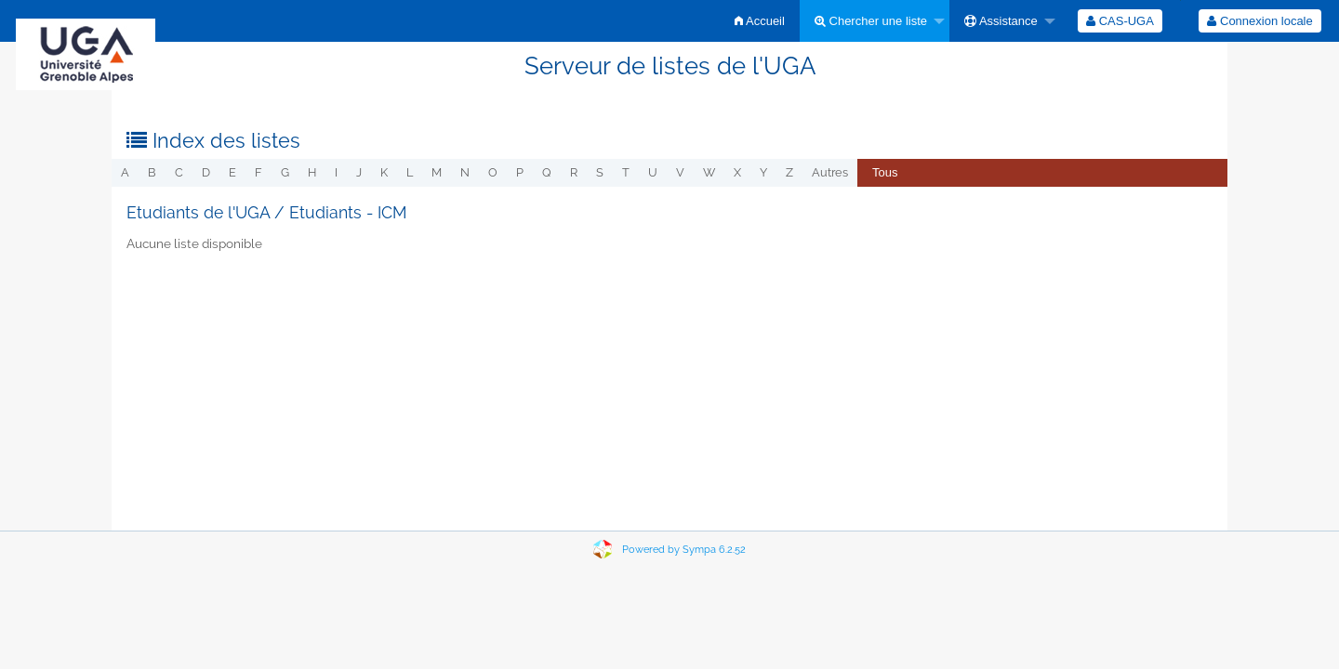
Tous (884, 172)
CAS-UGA (1120, 21)
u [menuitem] (652, 172)
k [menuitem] (384, 172)
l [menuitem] (409, 172)
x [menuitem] (737, 172)
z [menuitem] (789, 172)
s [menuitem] (599, 172)
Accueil (760, 21)
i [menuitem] (336, 172)
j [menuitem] (359, 172)
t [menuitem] (626, 172)
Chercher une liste (871, 21)
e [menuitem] (232, 172)
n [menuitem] (465, 172)
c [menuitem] (179, 172)
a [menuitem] (125, 172)
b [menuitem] (152, 172)
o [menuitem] (492, 172)
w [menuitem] (709, 172)
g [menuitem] (285, 172)
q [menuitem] (546, 172)
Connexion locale (1259, 21)
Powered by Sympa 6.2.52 (684, 550)
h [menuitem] (312, 172)
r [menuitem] (573, 172)
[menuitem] (760, 21)
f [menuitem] (258, 172)
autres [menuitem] (830, 172)
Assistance (1001, 21)
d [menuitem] (206, 172)
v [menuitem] (680, 172)
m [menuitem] (436, 172)
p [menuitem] (520, 172)
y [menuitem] (763, 172)
